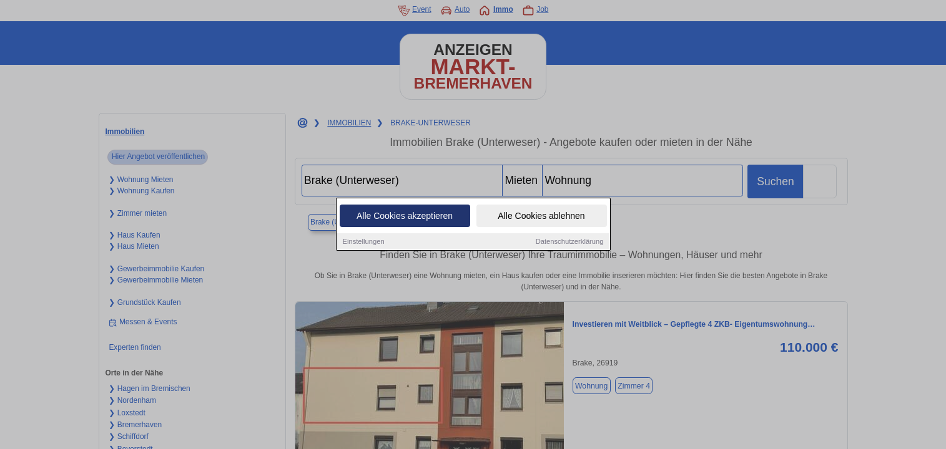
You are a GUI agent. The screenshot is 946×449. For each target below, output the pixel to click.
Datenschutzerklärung (570, 242)
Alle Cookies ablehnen (541, 217)
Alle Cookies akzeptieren (405, 217)
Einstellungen (364, 242)
